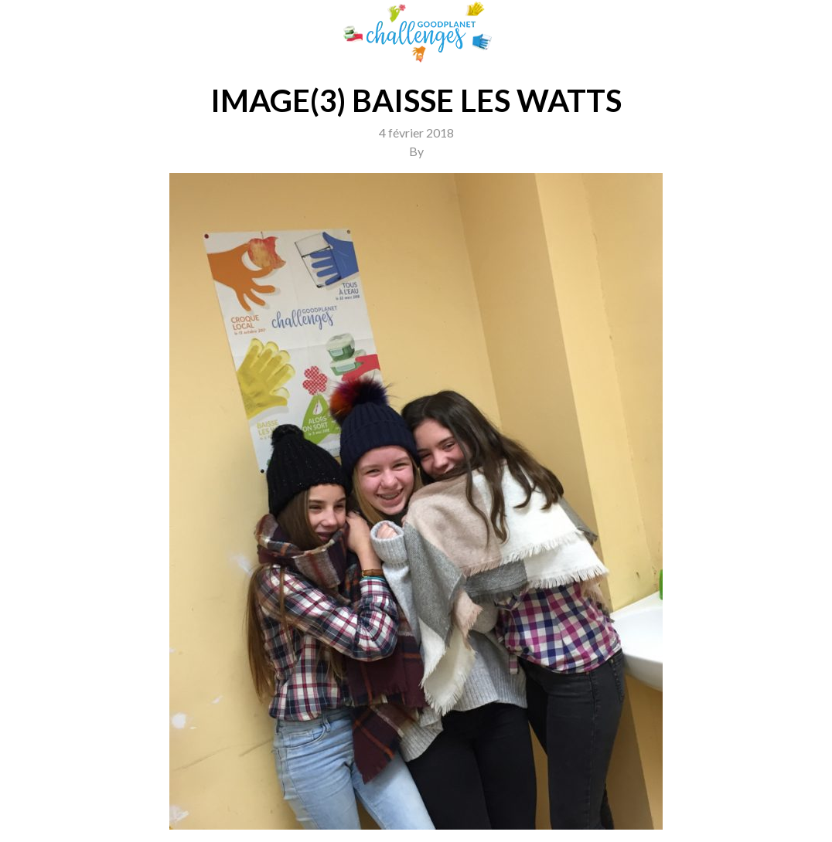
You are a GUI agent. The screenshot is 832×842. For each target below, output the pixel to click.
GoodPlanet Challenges (416, 32)
